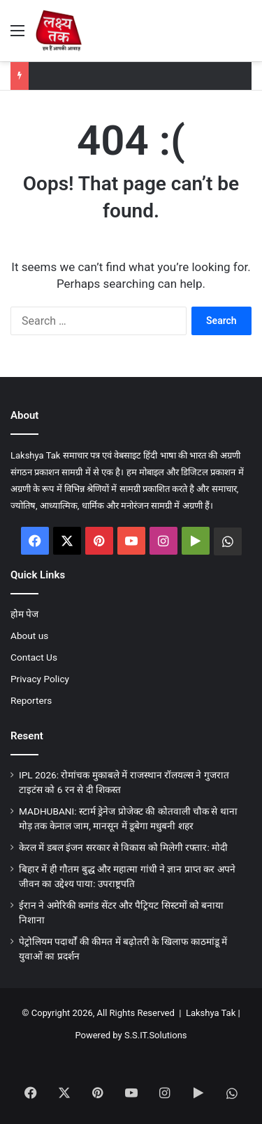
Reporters (31, 700)
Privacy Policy (39, 678)
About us (29, 635)
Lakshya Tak (210, 1013)
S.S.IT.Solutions (155, 1035)
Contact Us (33, 657)
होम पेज (24, 613)
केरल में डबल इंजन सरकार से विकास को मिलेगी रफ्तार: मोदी (123, 847)
